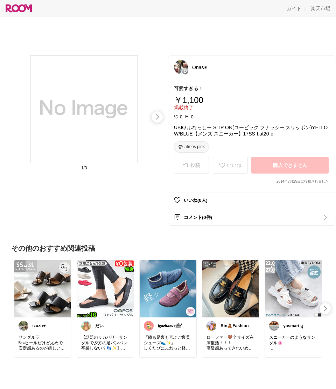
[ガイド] (294, 8)
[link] (42, 288)
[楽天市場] (320, 8)
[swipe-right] (157, 117)
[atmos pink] (191, 147)
